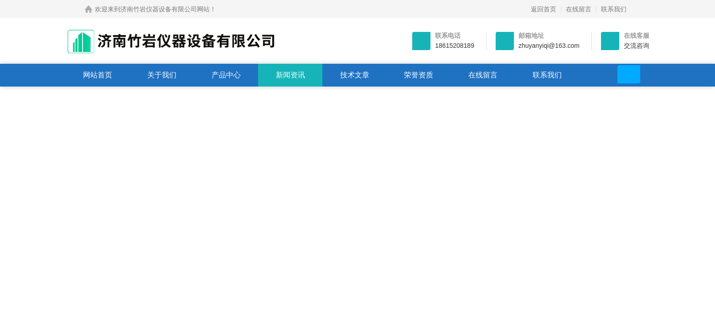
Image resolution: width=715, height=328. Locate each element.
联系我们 (614, 9)
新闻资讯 (290, 75)
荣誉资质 (418, 75)
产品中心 (226, 75)
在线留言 (578, 9)
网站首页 (97, 75)
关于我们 (161, 75)
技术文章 (354, 75)
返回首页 (543, 9)
